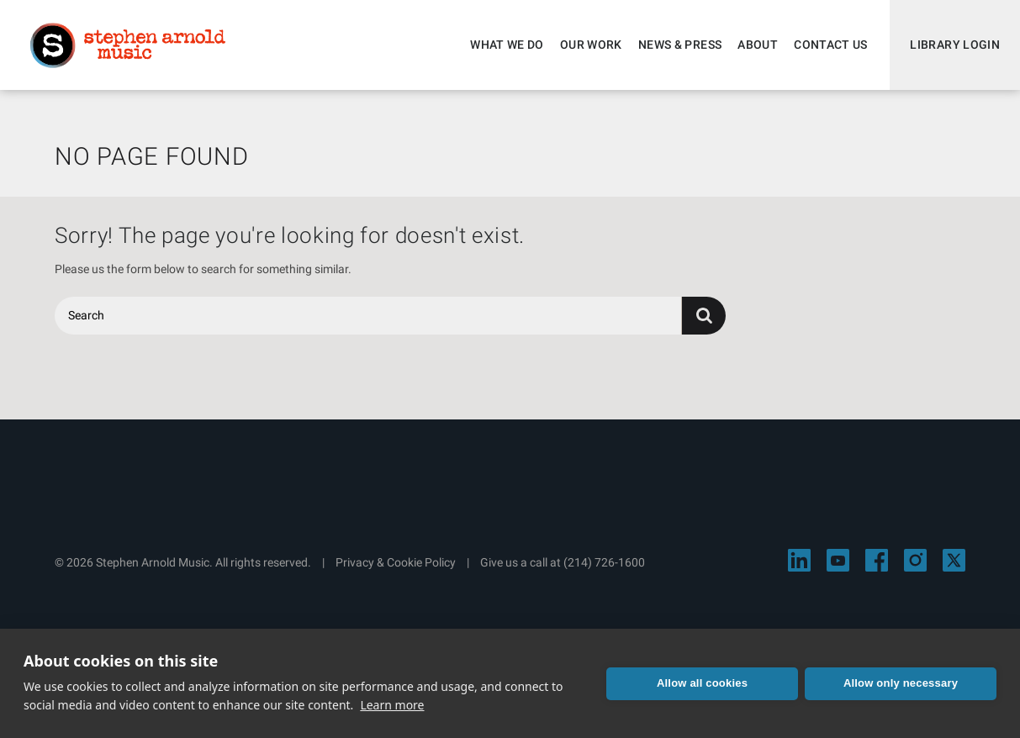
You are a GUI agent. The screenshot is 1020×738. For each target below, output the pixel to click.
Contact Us (831, 44)
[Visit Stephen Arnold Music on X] (954, 560)
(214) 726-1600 (604, 562)
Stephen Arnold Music (127, 45)
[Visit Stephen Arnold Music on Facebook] (876, 560)
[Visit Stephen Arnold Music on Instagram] (915, 560)
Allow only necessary (900, 683)
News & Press (679, 44)
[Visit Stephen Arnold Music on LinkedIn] (799, 560)
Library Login (955, 44)
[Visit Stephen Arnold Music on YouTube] (838, 560)
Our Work (591, 44)
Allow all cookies (702, 683)
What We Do (507, 44)
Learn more (392, 705)
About (757, 44)
